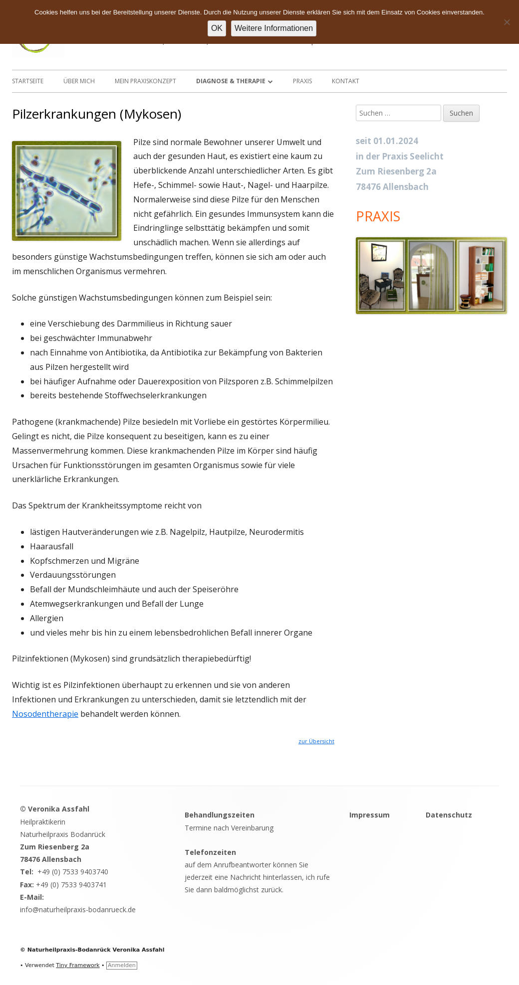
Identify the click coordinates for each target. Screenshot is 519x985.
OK (217, 28)
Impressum (369, 815)
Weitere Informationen (274, 28)
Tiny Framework (77, 965)
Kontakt (345, 81)
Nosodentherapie (45, 713)
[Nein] (507, 22)
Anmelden (122, 965)
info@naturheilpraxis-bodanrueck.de (78, 909)
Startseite (27, 81)
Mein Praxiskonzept (145, 81)
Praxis (302, 81)
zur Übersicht (316, 741)
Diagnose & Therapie (230, 81)
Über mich (79, 81)
